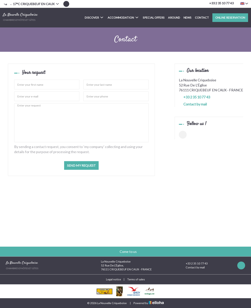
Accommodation (123, 17)
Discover (94, 17)
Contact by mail (195, 104)
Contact (202, 17)
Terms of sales (136, 279)
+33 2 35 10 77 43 (194, 263)
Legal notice (113, 279)
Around (174, 17)
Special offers (154, 17)
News (187, 17)
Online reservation (230, 17)
